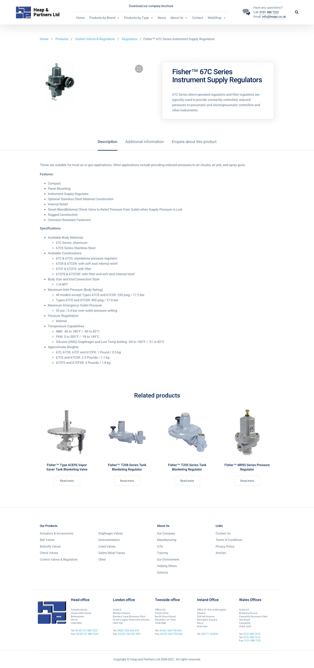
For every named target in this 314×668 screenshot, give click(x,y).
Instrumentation (109, 540)
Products (62, 39)
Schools (162, 572)
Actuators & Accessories (56, 533)
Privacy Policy (225, 546)
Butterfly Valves (50, 546)
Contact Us (223, 533)
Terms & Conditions (229, 540)
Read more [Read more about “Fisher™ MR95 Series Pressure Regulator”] (247, 481)
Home (80, 17)
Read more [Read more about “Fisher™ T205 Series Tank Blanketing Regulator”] (187, 481)
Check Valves (49, 553)
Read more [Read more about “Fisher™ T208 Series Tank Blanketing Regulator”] (127, 481)
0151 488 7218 (252, 634)
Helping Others (167, 566)
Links (219, 526)
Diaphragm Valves (111, 533)
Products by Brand (104, 17)
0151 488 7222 (269, 12)
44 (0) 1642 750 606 (170, 630)
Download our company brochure (151, 6)
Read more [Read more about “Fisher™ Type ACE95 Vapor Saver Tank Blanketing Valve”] (67, 481)
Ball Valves (47, 540)
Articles (221, 553)
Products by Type (138, 17)
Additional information (144, 142)
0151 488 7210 (252, 637)
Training (162, 553)
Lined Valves (107, 546)
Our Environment (168, 559)
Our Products (48, 526)
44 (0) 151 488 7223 (87, 634)
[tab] (107, 141)
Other (102, 559)
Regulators (129, 39)
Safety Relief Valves (112, 553)
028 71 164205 (209, 634)
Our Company (166, 533)
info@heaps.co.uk (274, 16)
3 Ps (160, 546)
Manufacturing (166, 540)
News (162, 17)
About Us (179, 17)
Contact (197, 17)
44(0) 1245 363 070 (128, 630)
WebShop (217, 17)
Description (107, 142)
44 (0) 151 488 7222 (86, 630)
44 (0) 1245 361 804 (129, 634)
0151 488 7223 (252, 640)
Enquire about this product (194, 142)
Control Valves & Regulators (95, 39)
